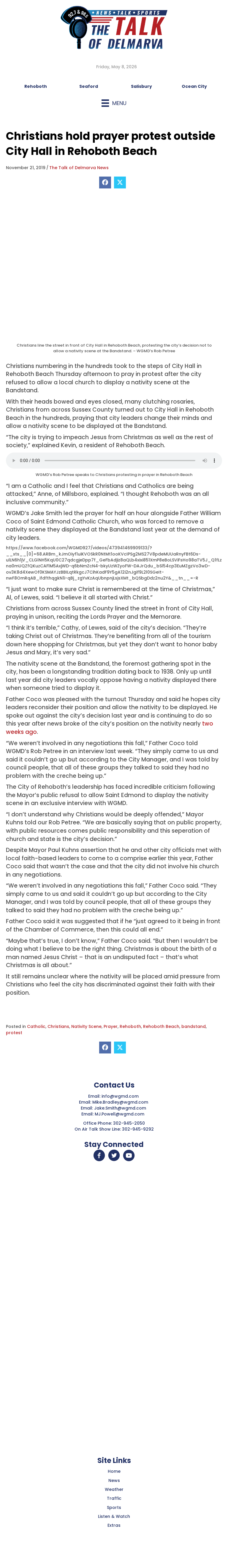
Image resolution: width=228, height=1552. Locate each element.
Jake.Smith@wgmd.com (120, 1108)
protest (14, 1033)
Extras (114, 1525)
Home (114, 1471)
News (114, 1480)
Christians (58, 1026)
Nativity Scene (86, 1026)
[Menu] (113, 103)
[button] (99, 1156)
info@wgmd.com (121, 1096)
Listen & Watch (114, 1516)
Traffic (114, 1498)
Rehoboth (130, 1026)
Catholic (36, 1026)
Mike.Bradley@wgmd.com (120, 1102)
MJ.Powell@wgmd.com (121, 1114)
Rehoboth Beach (161, 1026)
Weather (114, 1489)
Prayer (111, 1026)
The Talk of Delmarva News (79, 168)
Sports (114, 1507)
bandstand (193, 1026)
